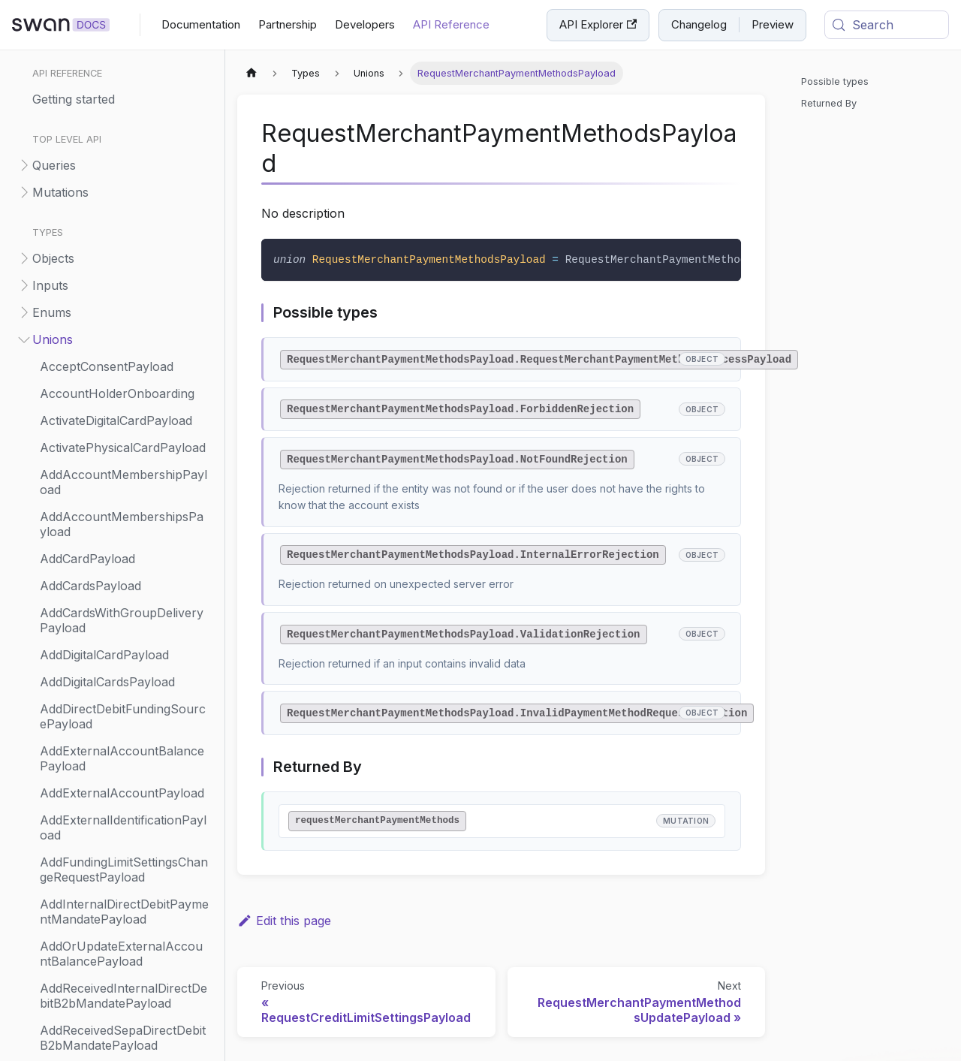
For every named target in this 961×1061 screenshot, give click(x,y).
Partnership (287, 24)
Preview (773, 24)
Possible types (835, 81)
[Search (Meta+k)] (886, 25)
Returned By (829, 103)
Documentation (200, 24)
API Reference (451, 24)
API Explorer (598, 24)
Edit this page (284, 920)
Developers (365, 24)
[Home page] (251, 73)
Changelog (699, 24)
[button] (112, 165)
